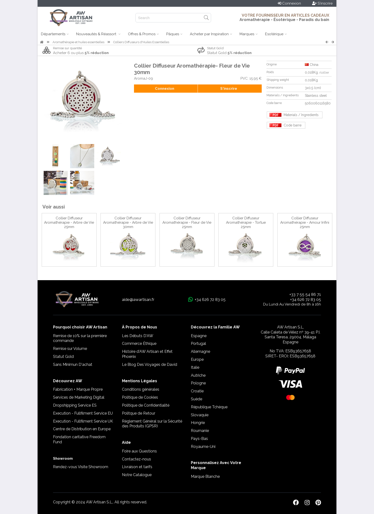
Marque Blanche (205, 476)
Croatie (197, 391)
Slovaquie (199, 415)
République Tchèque (209, 407)
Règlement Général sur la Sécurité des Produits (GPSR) (152, 424)
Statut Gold (63, 356)
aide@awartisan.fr (138, 299)
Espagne (199, 335)
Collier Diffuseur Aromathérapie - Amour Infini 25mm (304, 222)
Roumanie (200, 430)
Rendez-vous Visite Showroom (80, 467)
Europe (197, 359)
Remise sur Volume (70, 348)
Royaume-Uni (203, 446)
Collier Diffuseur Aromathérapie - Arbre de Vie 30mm (128, 222)
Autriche (198, 375)
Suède (196, 399)
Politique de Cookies (140, 397)
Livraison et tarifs (137, 467)
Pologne (198, 383)
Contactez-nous (136, 459)
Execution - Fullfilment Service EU (83, 413)
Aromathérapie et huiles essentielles (78, 42)
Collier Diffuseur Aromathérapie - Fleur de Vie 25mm (186, 222)
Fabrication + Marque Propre (78, 389)
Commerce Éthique (139, 343)
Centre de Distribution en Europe (82, 429)
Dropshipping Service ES (75, 405)
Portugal (198, 343)
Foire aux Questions (139, 451)
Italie (195, 367)
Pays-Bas (199, 438)
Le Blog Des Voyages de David (149, 364)
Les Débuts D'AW (137, 335)
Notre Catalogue (137, 474)
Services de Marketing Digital (78, 397)
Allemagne (200, 351)
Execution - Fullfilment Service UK (83, 421)
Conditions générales (140, 389)
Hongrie (198, 422)
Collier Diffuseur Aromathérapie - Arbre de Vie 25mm (69, 222)
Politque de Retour (138, 413)
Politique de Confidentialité (145, 405)
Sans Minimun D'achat (72, 364)
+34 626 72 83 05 (305, 299)
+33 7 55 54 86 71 (305, 294)
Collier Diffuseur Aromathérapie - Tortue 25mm (246, 222)
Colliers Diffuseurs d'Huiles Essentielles (141, 42)
